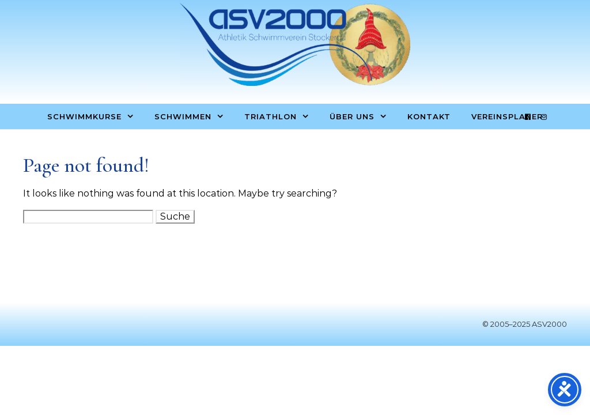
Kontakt (429, 116)
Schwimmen (182, 116)
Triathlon (270, 116)
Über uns (352, 116)
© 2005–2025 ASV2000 (524, 324)
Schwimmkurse (84, 116)
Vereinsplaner (507, 116)
